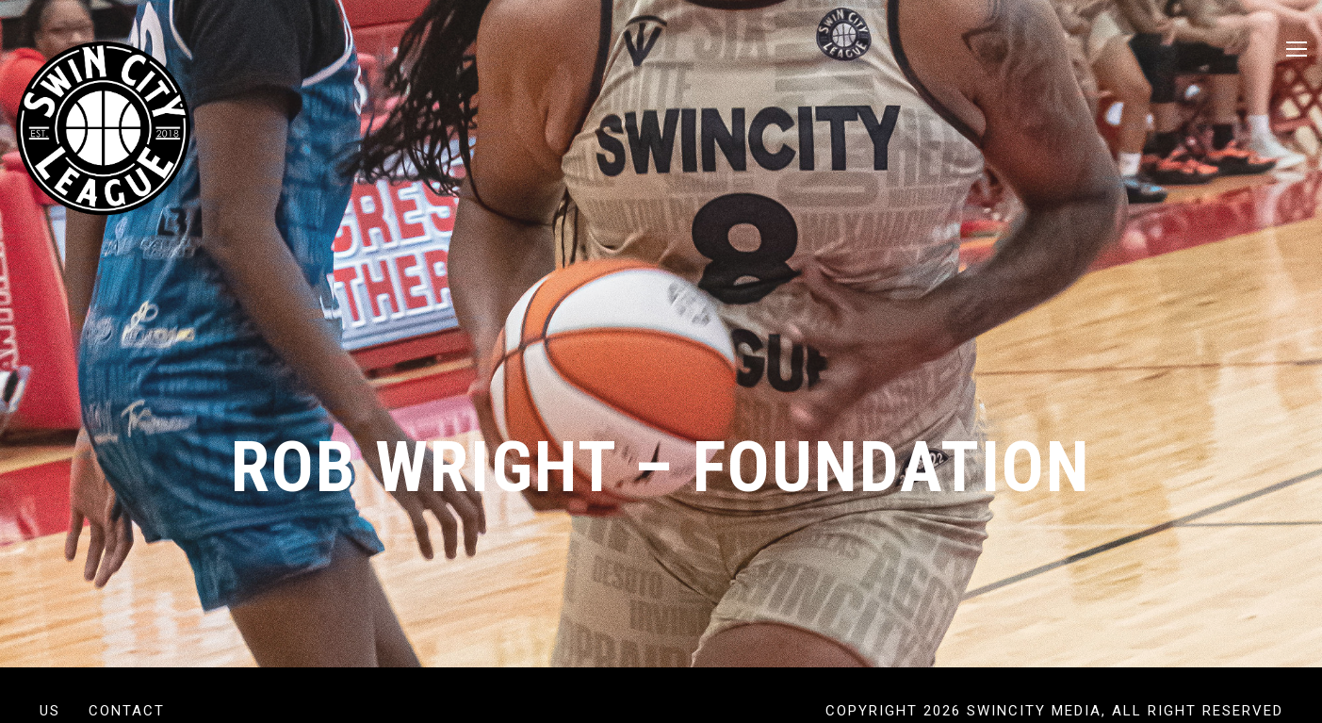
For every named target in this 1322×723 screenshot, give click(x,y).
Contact (127, 710)
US (50, 710)
